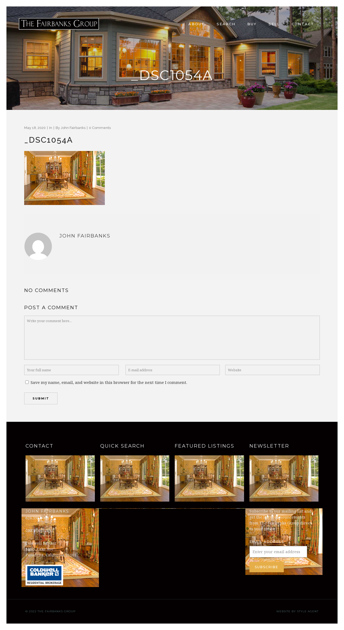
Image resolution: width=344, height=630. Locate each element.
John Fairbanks (73, 128)
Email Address (266, 541)
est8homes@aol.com (46, 524)
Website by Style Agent (297, 611)
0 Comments (100, 128)
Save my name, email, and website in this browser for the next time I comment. (109, 382)
